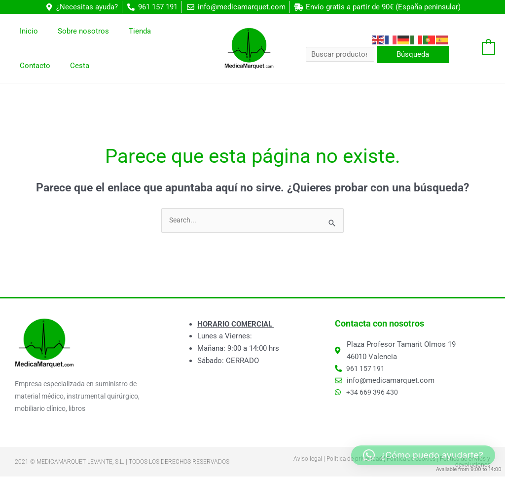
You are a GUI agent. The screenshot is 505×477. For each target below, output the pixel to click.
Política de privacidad (354, 459)
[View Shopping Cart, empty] (477, 48)
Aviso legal (307, 459)
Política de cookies (411, 459)
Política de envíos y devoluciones (465, 462)
